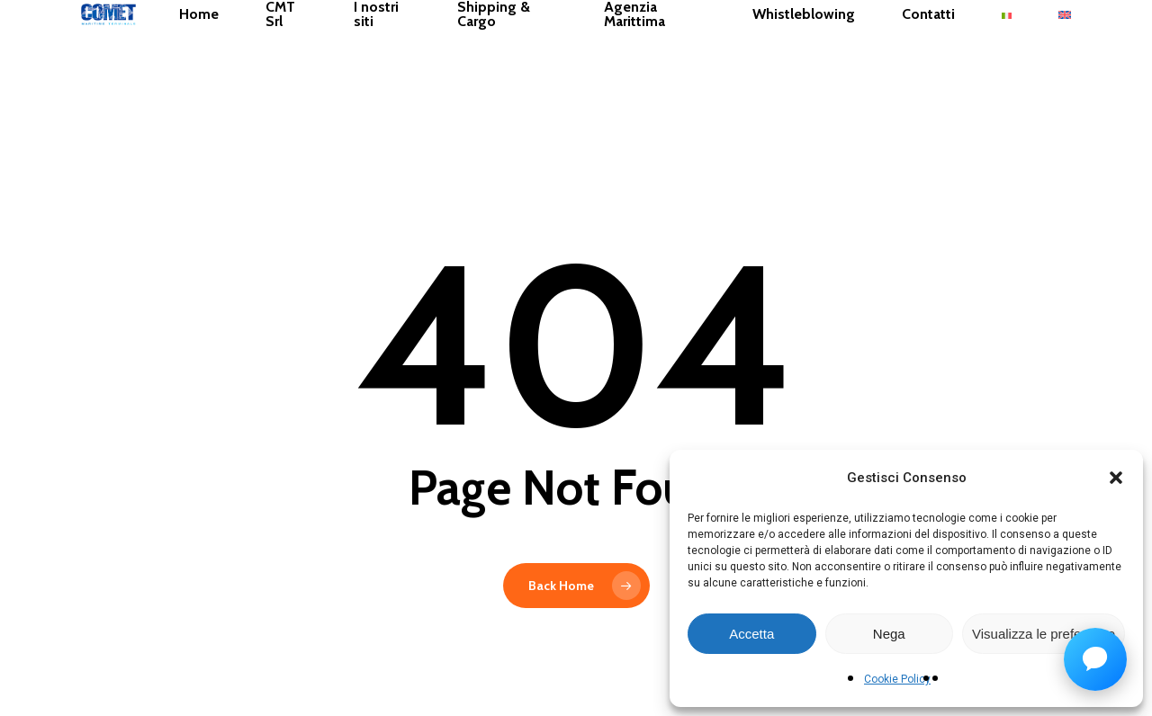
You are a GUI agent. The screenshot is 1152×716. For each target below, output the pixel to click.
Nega (889, 633)
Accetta (751, 633)
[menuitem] (1069, 66)
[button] (1116, 478)
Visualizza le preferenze (1043, 633)
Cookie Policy (897, 679)
